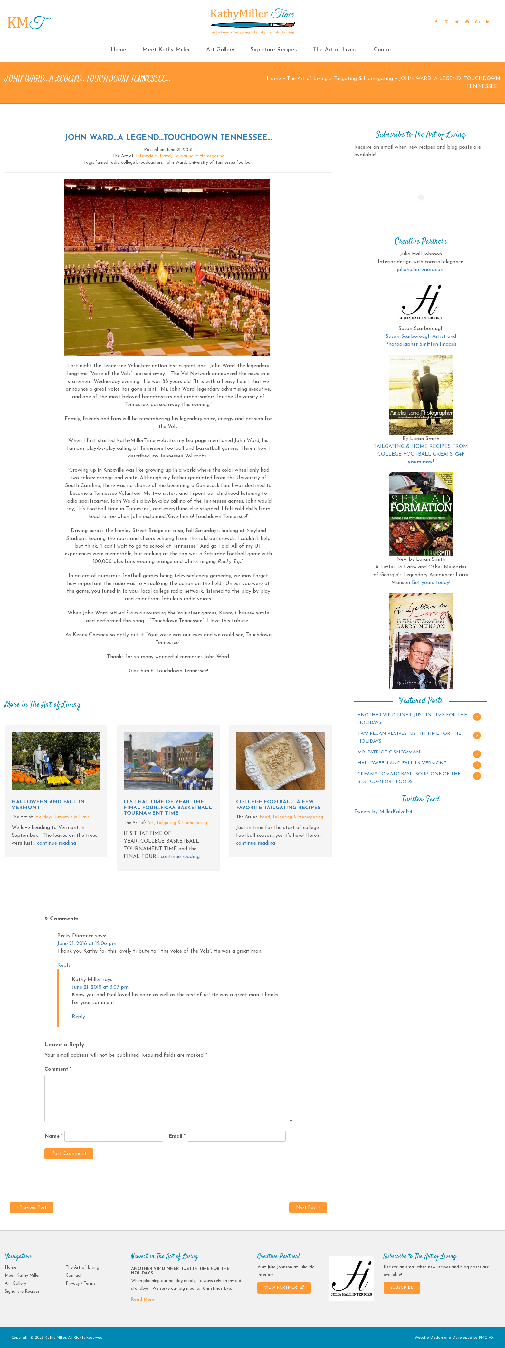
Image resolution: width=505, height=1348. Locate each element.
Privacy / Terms (80, 1283)
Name (53, 1136)
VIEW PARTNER (284, 1287)
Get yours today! (431, 582)
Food (265, 817)
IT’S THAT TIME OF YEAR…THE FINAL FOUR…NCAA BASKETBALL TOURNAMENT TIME (168, 807)
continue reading (56, 843)
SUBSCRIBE (402, 1288)
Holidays (44, 817)
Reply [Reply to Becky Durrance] (64, 965)
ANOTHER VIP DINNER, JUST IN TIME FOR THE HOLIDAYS (412, 719)
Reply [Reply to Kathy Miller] (78, 1017)
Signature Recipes (273, 50)
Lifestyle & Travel (153, 156)
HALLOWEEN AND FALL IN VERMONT (402, 763)
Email (177, 1136)
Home (118, 50)
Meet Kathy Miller (166, 50)
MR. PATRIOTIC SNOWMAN (388, 752)
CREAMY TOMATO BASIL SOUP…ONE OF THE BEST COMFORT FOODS (409, 778)
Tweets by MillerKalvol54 (383, 812)
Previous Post (31, 1207)
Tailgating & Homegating (363, 78)
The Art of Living (335, 50)
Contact (384, 50)
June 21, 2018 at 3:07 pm (100, 987)
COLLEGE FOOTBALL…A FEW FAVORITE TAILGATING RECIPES (278, 804)
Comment (57, 1069)
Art (150, 822)
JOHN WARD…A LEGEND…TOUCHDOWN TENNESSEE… (168, 138)
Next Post (308, 1207)
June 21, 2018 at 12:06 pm (86, 943)
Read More (143, 1299)
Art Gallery (220, 50)
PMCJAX (486, 1338)
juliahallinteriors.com (421, 269)
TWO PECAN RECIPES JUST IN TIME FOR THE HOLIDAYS (409, 737)
